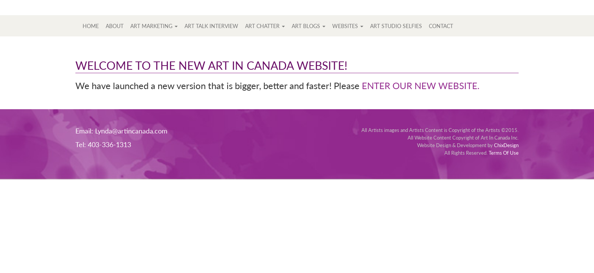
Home (91, 26)
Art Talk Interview (211, 26)
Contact (441, 26)
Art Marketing (154, 26)
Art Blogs (308, 26)
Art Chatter (265, 26)
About (114, 26)
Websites (347, 26)
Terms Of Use (504, 153)
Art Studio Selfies (396, 26)
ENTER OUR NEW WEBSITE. (421, 85)
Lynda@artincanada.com (131, 131)
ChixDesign (506, 145)
